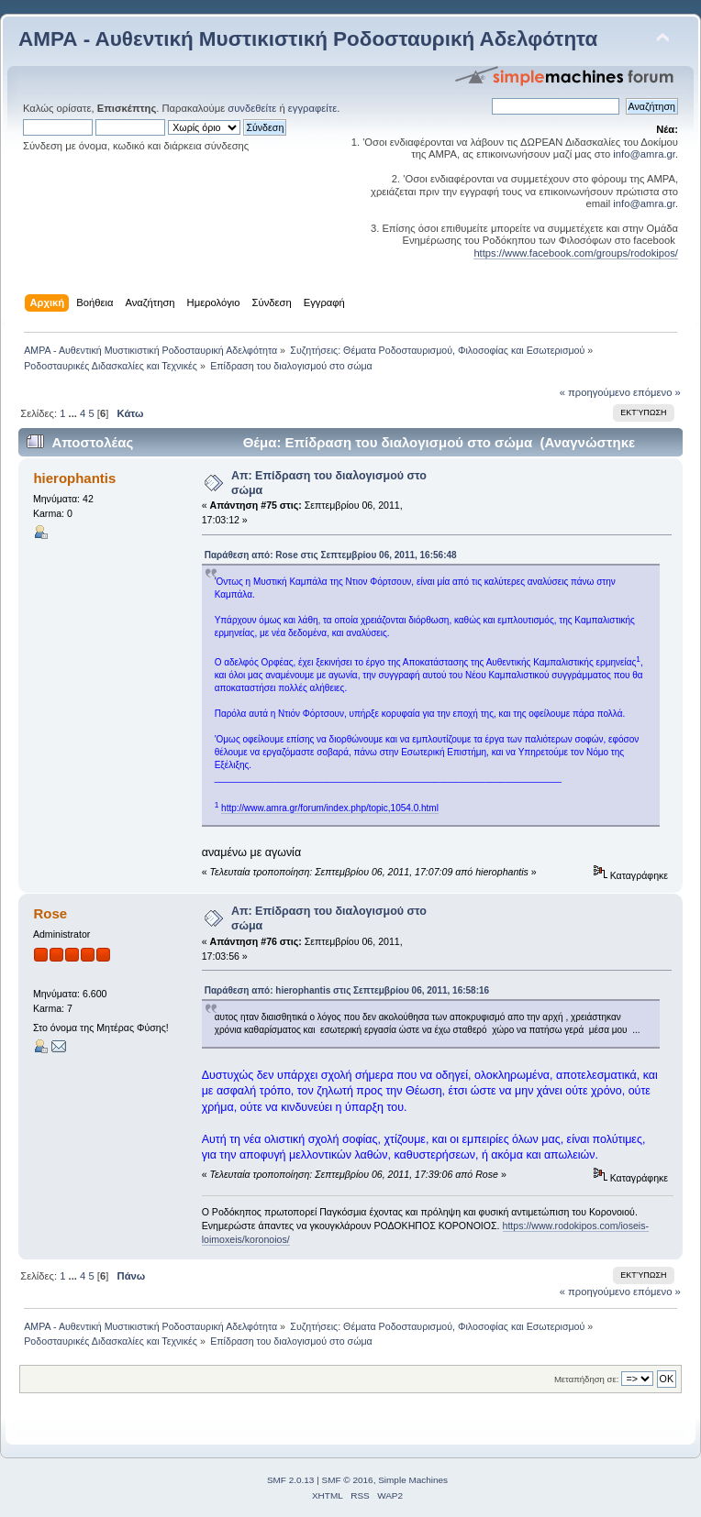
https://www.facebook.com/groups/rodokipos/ (575, 252)
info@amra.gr (644, 153)
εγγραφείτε (312, 108)
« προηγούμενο (595, 392)
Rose (50, 913)
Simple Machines (413, 1480)
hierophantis (74, 478)
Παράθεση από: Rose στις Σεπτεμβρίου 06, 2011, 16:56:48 (331, 555)
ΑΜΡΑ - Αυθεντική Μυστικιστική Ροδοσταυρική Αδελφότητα (307, 38)
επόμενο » (657, 392)
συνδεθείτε (252, 108)
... (74, 413)
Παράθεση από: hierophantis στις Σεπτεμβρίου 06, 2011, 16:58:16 (347, 990)
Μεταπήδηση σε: (586, 1379)
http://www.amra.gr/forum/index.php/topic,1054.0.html (330, 808)
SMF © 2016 (347, 1480)
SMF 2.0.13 (291, 1480)
